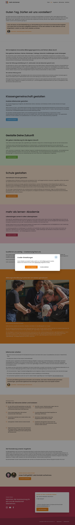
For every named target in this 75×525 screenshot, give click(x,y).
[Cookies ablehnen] (44, 267)
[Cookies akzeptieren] (31, 267)
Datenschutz (37, 262)
